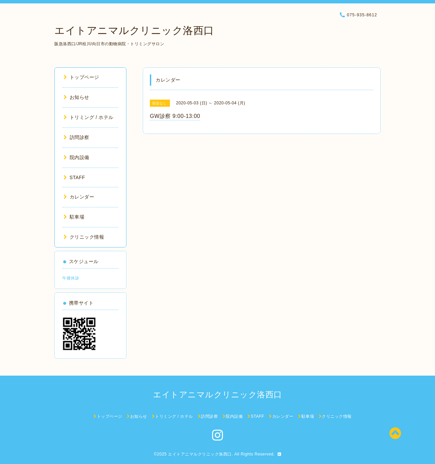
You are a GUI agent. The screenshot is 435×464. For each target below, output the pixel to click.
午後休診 (70, 278)
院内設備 (76, 157)
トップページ (81, 77)
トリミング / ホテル (89, 117)
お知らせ (76, 97)
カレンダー (79, 197)
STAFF (74, 177)
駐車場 (74, 217)
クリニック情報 (84, 237)
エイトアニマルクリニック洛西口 (134, 30)
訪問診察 (76, 137)
